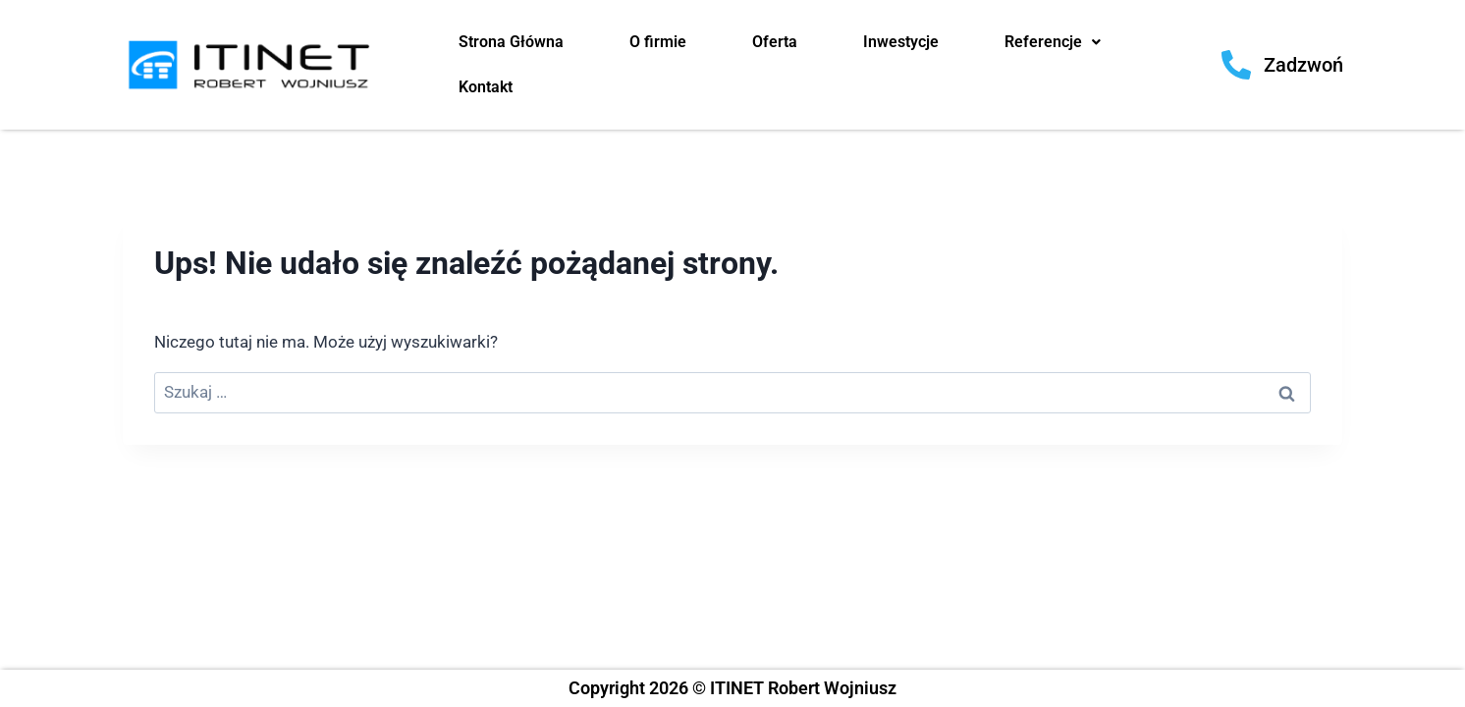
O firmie (657, 41)
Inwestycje (901, 41)
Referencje (1052, 41)
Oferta (774, 41)
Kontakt (486, 87)
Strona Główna (511, 41)
